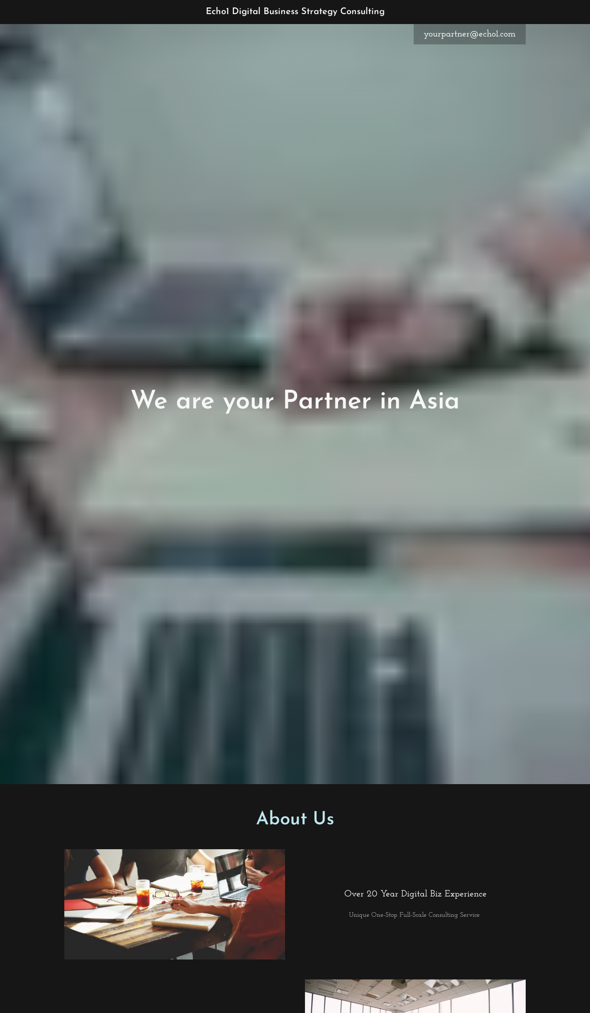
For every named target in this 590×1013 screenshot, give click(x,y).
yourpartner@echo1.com (470, 34)
